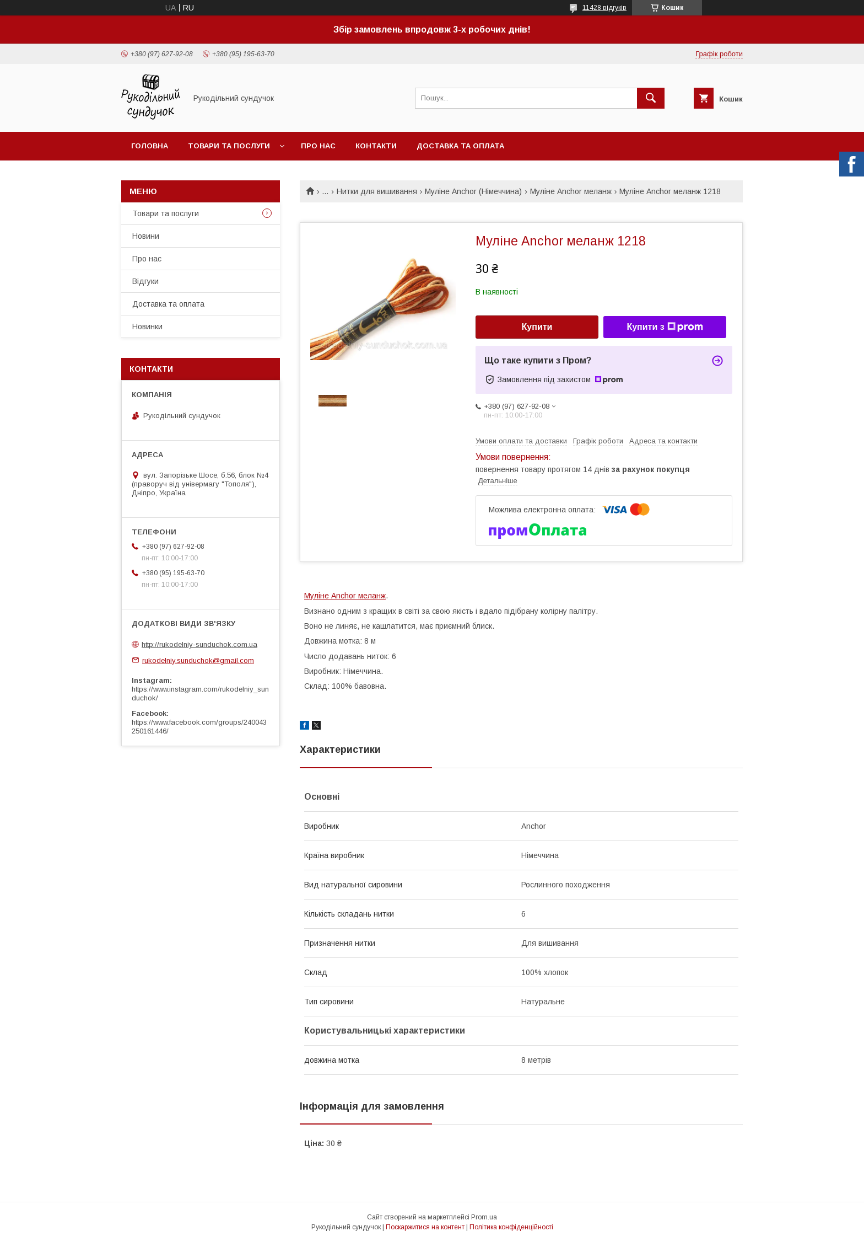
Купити (537, 326)
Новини (145, 236)
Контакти (376, 146)
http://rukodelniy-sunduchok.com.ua (199, 644)
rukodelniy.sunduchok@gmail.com (198, 660)
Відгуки (145, 281)
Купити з (665, 327)
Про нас (318, 146)
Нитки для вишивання (377, 191)
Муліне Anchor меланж (571, 191)
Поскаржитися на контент (425, 1227)
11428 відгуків (604, 8)
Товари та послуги (229, 146)
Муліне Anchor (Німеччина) (473, 191)
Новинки (147, 326)
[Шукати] (651, 98)
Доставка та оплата (460, 146)
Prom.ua (484, 1217)
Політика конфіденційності (511, 1227)
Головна (149, 146)
